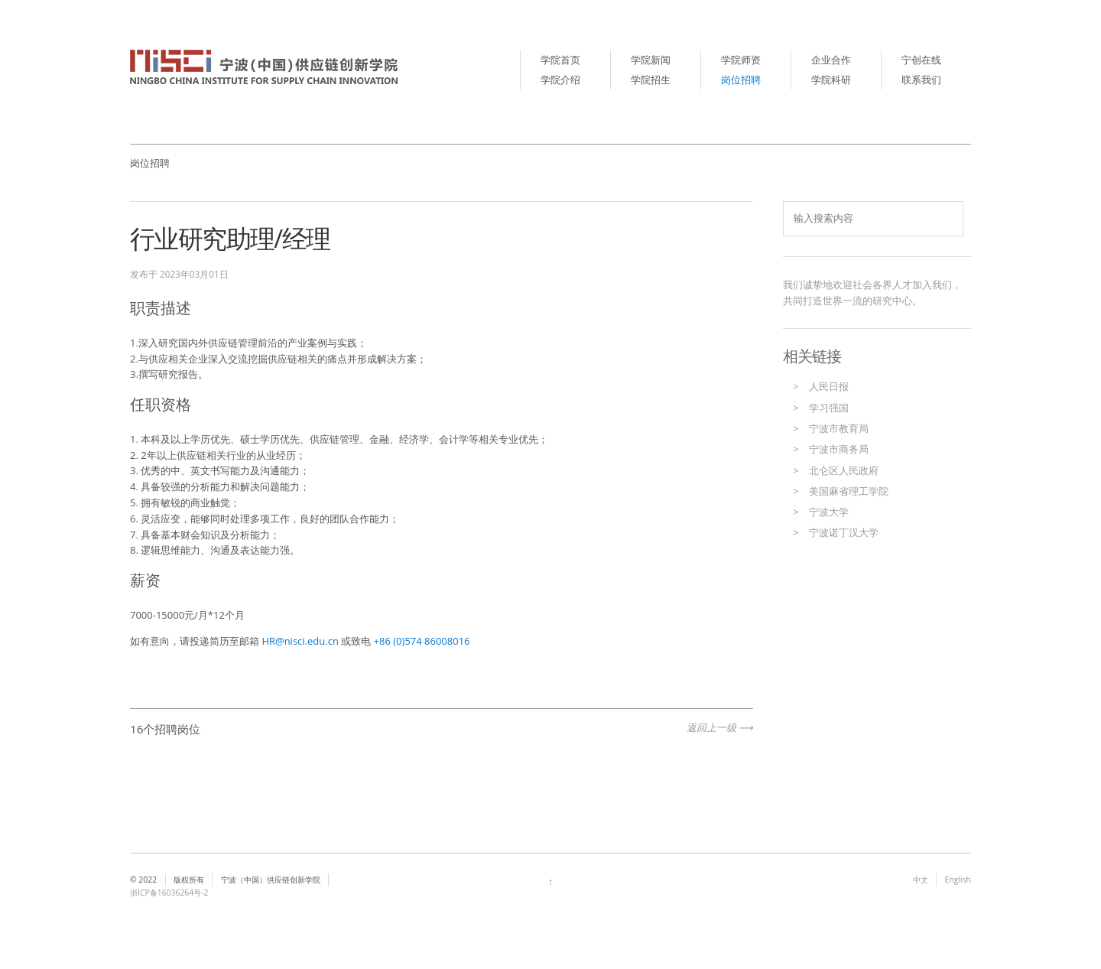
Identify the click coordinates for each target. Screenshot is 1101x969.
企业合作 (831, 60)
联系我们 (921, 79)
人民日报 (829, 386)
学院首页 (560, 60)
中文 (920, 879)
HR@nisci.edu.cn (300, 641)
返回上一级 (711, 727)
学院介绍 (560, 79)
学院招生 (651, 79)
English (958, 879)
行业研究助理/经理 (230, 238)
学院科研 (831, 79)
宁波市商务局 (839, 449)
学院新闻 (651, 60)
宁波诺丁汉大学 (844, 532)
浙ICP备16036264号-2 (169, 892)
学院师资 (741, 60)
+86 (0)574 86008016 (420, 641)
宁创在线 (921, 60)
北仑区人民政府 (844, 470)
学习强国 (829, 408)
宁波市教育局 (839, 428)
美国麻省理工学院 (848, 491)
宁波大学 (829, 512)
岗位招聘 (741, 79)
